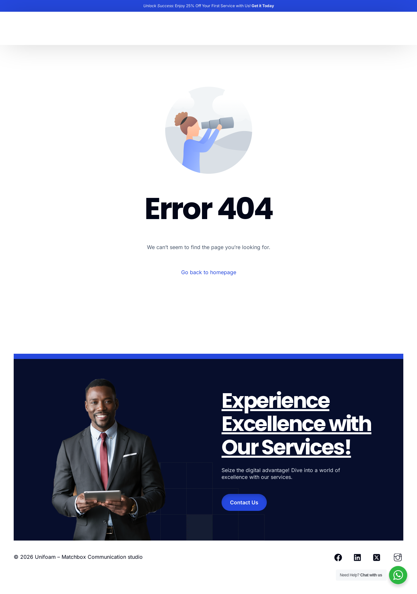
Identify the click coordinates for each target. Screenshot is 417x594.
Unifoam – (48, 557)
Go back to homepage (208, 272)
